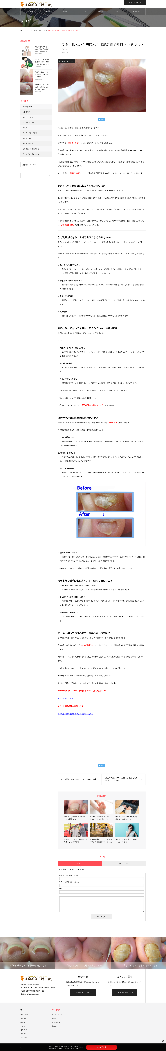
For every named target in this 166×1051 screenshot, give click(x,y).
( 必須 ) (68, 875)
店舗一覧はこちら (83, 993)
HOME (21, 1010)
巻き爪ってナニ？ (135, 2)
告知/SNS (101, 11)
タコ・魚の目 (56, 1022)
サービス (56, 1010)
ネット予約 (136, 11)
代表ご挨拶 (29, 11)
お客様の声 (26, 112)
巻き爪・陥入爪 (57, 1015)
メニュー (83, 11)
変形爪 (25, 128)
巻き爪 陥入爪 (28, 144)
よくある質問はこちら (124, 993)
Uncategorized (27, 107)
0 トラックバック (123, 863)
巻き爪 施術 (27, 138)
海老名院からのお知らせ (31, 149)
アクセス (119, 11)
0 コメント (79, 863)
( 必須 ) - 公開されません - (69, 882)
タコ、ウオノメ (28, 117)
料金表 (65, 11)
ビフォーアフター (28, 123)
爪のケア (55, 1026)
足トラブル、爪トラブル (66, 61)
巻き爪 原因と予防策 (30, 133)
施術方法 (47, 11)
